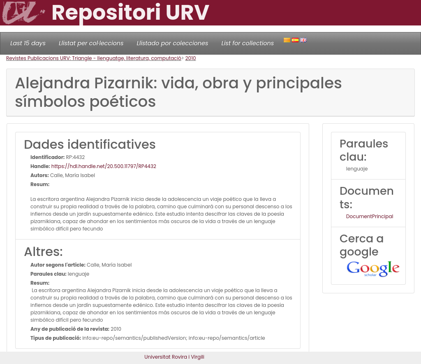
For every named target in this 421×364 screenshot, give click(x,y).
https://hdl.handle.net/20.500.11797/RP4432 (103, 166)
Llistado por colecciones (172, 43)
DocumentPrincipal (369, 216)
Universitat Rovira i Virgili (174, 356)
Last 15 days (28, 43)
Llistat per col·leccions (91, 43)
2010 (190, 58)
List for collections (247, 43)
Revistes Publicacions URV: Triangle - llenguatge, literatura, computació (93, 58)
